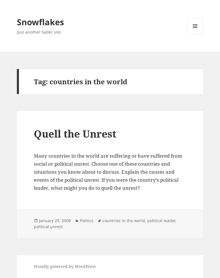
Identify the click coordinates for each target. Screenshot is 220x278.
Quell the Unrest (75, 133)
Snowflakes (40, 22)
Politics (86, 220)
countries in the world (124, 220)
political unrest (48, 226)
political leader (161, 220)
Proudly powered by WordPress (65, 266)
